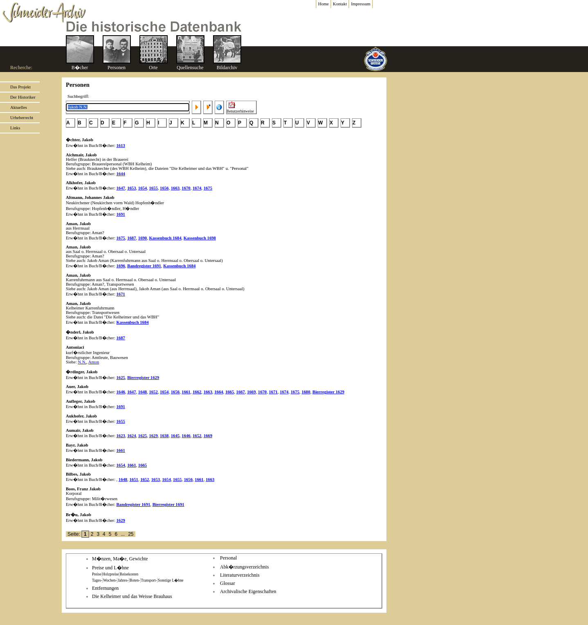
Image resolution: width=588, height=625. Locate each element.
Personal (228, 558)
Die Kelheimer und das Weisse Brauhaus (132, 596)
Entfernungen (105, 588)
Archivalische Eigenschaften (248, 591)
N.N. (82, 362)
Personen (117, 67)
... (123, 534)
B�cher (80, 67)
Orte (153, 67)
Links (15, 128)
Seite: (74, 534)
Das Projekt (20, 87)
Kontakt (340, 4)
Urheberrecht (21, 117)
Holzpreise (110, 574)
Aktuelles (18, 107)
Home (323, 4)
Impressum (360, 4)
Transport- (149, 580)
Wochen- (110, 580)
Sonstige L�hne (171, 580)
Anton (93, 362)
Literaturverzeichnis (240, 575)
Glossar (227, 583)
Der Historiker (23, 97)
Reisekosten (129, 574)
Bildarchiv (227, 67)
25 (130, 534)
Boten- (135, 580)
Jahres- (123, 580)
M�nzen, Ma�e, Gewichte (120, 559)
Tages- (97, 580)
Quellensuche (190, 67)
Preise (96, 574)
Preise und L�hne (110, 568)
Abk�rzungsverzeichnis (244, 567)
